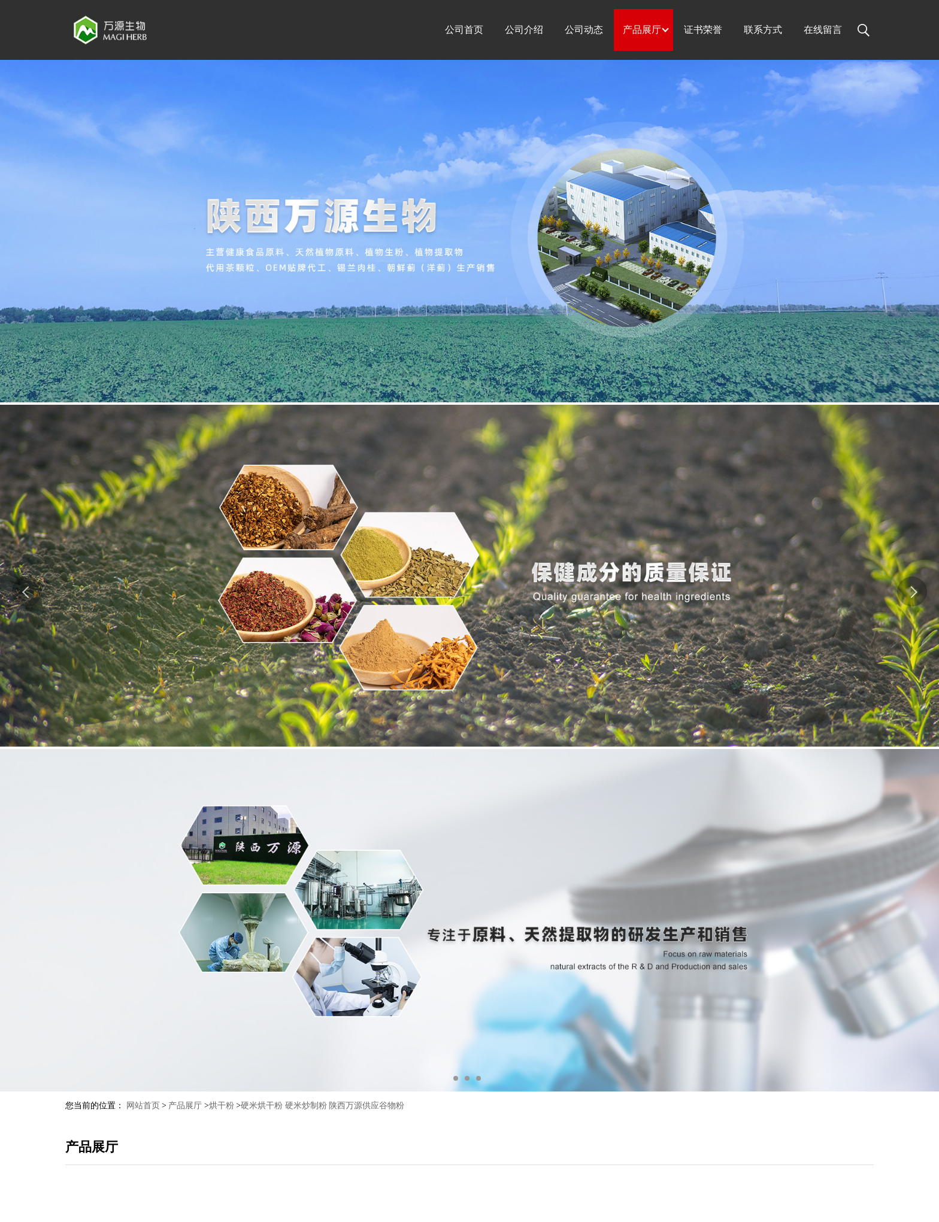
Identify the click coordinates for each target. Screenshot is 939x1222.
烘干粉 (221, 1105)
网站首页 (143, 1105)
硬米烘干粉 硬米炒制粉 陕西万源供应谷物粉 (322, 1105)
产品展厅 (185, 1105)
